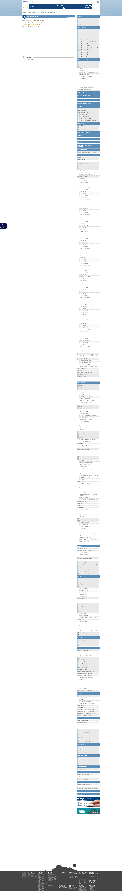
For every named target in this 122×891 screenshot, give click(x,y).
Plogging (82, 479)
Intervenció (80, 443)
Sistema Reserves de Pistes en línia (86, 709)
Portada (24, 12)
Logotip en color (81, 129)
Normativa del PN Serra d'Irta (84, 753)
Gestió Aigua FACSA (83, 606)
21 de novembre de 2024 (85, 199)
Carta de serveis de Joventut (84, 40)
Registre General (82, 501)
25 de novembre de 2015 (85, 342)
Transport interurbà (82, 634)
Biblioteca (80, 586)
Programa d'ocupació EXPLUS (86, 402)
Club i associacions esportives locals (87, 703)
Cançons (80, 739)
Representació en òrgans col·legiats (86, 372)
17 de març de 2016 (84, 336)
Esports (79, 693)
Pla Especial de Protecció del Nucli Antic (88, 533)
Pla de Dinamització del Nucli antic (87, 531)
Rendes (80, 503)
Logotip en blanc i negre (83, 127)
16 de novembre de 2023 (85, 214)
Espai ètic (79, 16)
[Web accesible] (2, 225)
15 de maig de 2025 (84, 191)
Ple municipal (82, 170)
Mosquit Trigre (83, 466)
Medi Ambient (83, 70)
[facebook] (25, 1)
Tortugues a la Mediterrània (85, 469)
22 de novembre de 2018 (85, 297)
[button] (98, 2)
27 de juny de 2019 (84, 285)
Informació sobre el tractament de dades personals (87, 66)
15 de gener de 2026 (84, 182)
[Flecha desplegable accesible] (5, 226)
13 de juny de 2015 (84, 351)
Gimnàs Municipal (82, 705)
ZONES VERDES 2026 (83, 116)
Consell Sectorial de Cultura (85, 362)
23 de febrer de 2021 (84, 261)
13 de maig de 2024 (84, 206)
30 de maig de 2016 (84, 333)
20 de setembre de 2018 (85, 299)
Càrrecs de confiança (83, 163)
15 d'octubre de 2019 (84, 280)
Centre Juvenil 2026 (84, 601)
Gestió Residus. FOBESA (84, 604)
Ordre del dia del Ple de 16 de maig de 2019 (35, 22)
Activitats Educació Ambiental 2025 (87, 462)
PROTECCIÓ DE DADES (82, 59)
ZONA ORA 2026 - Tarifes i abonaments (87, 120)
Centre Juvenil (81, 598)
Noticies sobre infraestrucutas (86, 541)
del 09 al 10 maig (83, 684)
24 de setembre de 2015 (85, 346)
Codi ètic (80, 21)
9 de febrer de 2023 (84, 231)
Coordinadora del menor (85, 413)
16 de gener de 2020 (84, 274)
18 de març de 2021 (84, 259)
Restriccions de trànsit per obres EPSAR (87, 152)
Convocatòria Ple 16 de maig (30, 62)
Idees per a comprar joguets (84, 732)
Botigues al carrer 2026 (83, 669)
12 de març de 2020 (84, 272)
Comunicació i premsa (83, 433)
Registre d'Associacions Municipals (87, 87)
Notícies (79, 794)
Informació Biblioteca (84, 590)
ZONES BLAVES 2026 (83, 114)
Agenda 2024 (82, 161)
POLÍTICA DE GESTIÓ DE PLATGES (86, 568)
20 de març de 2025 (84, 193)
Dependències (81, 368)
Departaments (81, 382)
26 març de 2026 (83, 180)
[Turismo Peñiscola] (88, 814)
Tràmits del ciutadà (82, 755)
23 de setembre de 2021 (85, 251)
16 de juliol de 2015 (84, 348)
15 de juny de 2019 (84, 287)
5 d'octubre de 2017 (84, 314)
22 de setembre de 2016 (85, 329)
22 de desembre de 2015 (85, 340)
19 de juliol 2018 (83, 300)
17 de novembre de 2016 (85, 327)
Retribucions (81, 370)
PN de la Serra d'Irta (82, 744)
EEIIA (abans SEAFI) (84, 411)
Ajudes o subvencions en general (86, 85)
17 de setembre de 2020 (85, 267)
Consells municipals (82, 358)
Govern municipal (32, 12)
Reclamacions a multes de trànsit (85, 764)
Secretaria (80, 507)
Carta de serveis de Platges (84, 43)
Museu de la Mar (82, 611)
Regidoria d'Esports (82, 696)
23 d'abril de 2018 (83, 304)
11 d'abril (82, 679)
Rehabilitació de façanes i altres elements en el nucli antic (89, 777)
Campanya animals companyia (86, 468)
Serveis (79, 576)
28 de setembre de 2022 (85, 236)
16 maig (81, 686)
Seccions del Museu (84, 615)
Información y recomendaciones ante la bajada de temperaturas (89, 625)
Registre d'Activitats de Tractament (86, 62)
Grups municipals (82, 374)
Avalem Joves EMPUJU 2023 (86, 404)
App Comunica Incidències (84, 581)
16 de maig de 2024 (84, 204)
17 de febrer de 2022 (84, 246)
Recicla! (79, 637)
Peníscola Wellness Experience (85, 673)
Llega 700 (80, 585)
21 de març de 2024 (84, 208)
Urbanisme (82, 81)
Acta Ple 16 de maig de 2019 (30, 59)
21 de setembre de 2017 (85, 316)
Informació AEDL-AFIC (84, 390)
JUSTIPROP (80, 139)
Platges (79, 546)
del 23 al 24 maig (83, 688)
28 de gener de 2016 (84, 338)
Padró (79, 456)
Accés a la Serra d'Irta (83, 747)
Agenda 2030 (80, 92)
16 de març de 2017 (84, 323)
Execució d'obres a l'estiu (85, 526)
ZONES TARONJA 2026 (83, 112)
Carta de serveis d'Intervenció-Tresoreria (87, 38)
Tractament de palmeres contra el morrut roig (89, 475)
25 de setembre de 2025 (85, 187)
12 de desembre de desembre (86, 184)
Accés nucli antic (82, 762)
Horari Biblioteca (83, 588)
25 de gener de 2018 (84, 308)
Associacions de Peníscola (84, 784)
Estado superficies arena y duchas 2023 (88, 559)
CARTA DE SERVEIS (81, 27)
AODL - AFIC (81, 389)
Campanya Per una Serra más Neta (86, 749)
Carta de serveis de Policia (84, 45)
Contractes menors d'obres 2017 (86, 441)
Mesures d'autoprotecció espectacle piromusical (87, 492)
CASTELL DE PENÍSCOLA (83, 791)
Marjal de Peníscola (84, 471)
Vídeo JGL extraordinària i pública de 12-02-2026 (89, 356)
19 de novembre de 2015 (85, 344)
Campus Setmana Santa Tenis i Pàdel (86, 711)
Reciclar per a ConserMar (84, 573)
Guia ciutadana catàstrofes (85, 100)
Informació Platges (82, 548)
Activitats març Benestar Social (86, 419)
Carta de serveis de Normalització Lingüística (88, 41)
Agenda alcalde (81, 159)
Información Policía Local (85, 483)
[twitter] (31, 1)
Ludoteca (80, 718)
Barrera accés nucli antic (85, 497)
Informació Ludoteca (82, 722)
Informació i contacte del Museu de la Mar (88, 617)
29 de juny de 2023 (84, 221)
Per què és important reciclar (84, 640)
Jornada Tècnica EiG (83, 663)
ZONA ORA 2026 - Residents (84, 118)
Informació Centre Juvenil (85, 600)
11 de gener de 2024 (84, 212)
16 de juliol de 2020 (84, 268)
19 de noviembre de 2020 (85, 265)
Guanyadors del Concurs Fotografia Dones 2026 (88, 425)
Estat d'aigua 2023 (84, 556)
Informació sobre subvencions (85, 772)
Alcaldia (80, 406)
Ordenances (81, 760)
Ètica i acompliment (82, 19)
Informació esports (83, 697)
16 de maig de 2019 (52, 12)
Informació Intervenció (84, 445)
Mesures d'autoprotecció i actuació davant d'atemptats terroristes (88, 488)
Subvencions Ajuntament (83, 774)
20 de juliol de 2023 (84, 219)
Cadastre (80, 431)
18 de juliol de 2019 (84, 284)
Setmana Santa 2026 (83, 650)
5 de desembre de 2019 (85, 276)
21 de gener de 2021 (84, 263)
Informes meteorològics (84, 103)
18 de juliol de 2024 (84, 202)
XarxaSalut (80, 707)
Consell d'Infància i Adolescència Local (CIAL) (89, 415)
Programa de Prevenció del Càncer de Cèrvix (89, 630)
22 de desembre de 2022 (85, 233)
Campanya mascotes (83, 583)
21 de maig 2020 (83, 270)
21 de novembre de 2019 (85, 278)
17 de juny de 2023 (84, 223)
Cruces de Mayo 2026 (83, 667)
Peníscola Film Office (83, 435)
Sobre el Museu (83, 613)
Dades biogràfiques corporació (85, 165)
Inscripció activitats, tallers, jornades (87, 80)
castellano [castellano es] (25, 7)
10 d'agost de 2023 (84, 218)
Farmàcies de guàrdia (83, 610)
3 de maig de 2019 (84, 291)
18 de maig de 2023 (84, 227)
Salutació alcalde (82, 157)
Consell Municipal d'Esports (85, 360)
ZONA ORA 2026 (82, 110)
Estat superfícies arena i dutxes (85, 558)
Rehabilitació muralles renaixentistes (87, 535)
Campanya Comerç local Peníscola (86, 671)
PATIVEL (82, 543)
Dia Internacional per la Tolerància (87, 429)
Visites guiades (81, 657)
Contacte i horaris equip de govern (87, 377)
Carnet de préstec (83, 592)
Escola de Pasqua (82, 659)
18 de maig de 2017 (84, 321)
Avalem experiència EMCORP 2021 (87, 400)
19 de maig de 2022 (84, 240)
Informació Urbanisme (84, 522)
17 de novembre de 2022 (85, 234)
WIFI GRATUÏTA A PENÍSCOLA (84, 132)
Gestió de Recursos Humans (86, 76)
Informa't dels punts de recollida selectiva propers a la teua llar (87, 644)
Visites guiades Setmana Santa (86, 655)
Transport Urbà (81, 632)
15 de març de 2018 (84, 306)
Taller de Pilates (81, 737)
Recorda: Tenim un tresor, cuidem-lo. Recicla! (88, 642)
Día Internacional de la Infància (85, 741)
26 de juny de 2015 (84, 350)
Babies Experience (84, 596)
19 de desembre (83, 197)
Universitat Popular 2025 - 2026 (85, 690)
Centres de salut (83, 621)
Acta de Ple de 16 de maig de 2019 (33, 24)
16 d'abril (82, 681)
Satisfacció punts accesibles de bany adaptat (88, 564)
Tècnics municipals (84, 524)
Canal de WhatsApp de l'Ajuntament (86, 579)
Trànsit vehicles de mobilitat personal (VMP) (89, 499)
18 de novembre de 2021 (85, 250)
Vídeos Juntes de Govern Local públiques (87, 354)
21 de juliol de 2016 (84, 331)
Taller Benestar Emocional (85, 623)
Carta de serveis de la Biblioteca (85, 32)
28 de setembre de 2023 (85, 216)
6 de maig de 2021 (84, 257)
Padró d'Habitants (83, 83)
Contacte (80, 108)
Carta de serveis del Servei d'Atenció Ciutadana (88, 47)
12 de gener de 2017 (84, 325)
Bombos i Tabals (83, 653)
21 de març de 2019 (84, 293)
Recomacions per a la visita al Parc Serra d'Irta (88, 751)
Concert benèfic (81, 661)
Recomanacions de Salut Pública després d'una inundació (88, 628)
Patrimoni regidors (83, 514)
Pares (79, 734)
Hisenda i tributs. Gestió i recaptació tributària (89, 72)
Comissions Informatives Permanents (87, 174)
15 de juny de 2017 (84, 319)
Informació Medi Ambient (85, 460)
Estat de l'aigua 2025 (84, 552)
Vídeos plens (82, 178)
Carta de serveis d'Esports (84, 36)
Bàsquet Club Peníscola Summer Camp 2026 (88, 713)
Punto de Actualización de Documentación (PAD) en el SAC (85, 96)
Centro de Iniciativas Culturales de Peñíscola (88, 788)
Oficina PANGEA (83, 417)
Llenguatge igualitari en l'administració (84, 146)
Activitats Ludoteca (82, 736)
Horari (81, 726)
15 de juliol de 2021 (84, 253)
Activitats (80, 387)
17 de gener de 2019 (84, 295)
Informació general (84, 452)
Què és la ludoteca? (84, 727)
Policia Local (81, 481)
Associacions (81, 782)
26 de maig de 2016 (84, 334)
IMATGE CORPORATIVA (82, 123)
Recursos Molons (82, 730)
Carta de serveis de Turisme (84, 54)
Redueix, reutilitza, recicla (85, 464)
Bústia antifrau (81, 23)
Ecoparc (80, 608)
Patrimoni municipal (84, 512)
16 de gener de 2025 (84, 195)
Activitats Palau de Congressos (85, 675)
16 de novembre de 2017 (85, 312)
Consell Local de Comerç (85, 364)
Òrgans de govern (82, 169)
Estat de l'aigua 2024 (84, 554)
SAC (79, 505)
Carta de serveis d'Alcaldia (84, 30)
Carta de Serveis (83, 489)
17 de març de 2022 (84, 244)
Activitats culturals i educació (86, 647)
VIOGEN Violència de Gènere (86, 485)
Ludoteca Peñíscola (84, 724)
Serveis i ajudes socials (84, 74)
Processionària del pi (84, 473)
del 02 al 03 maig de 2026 (85, 682)
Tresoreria (80, 518)
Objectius (82, 699)
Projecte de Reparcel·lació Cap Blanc (87, 537)
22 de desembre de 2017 (85, 310)
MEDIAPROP (80, 142)
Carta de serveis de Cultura (84, 34)
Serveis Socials (83, 409)
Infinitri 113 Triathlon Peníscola (85, 715)
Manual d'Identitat (82, 125)
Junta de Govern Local (84, 172)
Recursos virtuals (83, 594)
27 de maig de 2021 (84, 255)
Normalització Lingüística (83, 449)
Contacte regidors (82, 376)
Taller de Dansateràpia (84, 421)
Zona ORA (80, 106)
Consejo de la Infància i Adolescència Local (88, 366)
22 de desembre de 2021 (85, 248)
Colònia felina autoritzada (85, 477)
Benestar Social (81, 408)
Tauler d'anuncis (82, 766)
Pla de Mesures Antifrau (83, 24)
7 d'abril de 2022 (83, 242)
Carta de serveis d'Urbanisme (84, 56)
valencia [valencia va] (25, 5)
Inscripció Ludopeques (83, 720)
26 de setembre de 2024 (85, 201)
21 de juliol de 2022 (84, 238)
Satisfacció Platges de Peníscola (85, 562)
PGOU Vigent (82, 528)
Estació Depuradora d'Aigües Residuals (88, 539)
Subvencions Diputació (83, 779)
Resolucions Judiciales (84, 511)
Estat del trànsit (82, 149)
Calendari (80, 135)
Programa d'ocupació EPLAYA (86, 398)
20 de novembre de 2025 (85, 185)
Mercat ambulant (83, 78)
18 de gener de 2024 (84, 210)
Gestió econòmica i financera (86, 68)
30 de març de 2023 (84, 229)
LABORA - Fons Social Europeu (86, 396)
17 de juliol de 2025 (84, 189)
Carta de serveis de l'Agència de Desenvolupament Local (85, 50)
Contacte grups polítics (84, 379)
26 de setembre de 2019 (85, 282)
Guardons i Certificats (83, 571)
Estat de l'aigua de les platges (84, 550)
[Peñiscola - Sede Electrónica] (88, 807)
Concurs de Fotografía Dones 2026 (87, 423)
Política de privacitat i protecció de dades (87, 64)
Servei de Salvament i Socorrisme (85, 569)
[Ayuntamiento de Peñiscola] (60, 9)
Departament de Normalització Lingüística (88, 450)
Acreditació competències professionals (88, 392)
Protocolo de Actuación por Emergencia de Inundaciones (88, 495)
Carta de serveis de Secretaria (85, 52)
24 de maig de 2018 (84, 302)
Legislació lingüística (84, 454)
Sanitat (79, 619)
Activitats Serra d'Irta (82, 665)
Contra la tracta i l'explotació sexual (87, 427)
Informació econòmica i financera (86, 447)
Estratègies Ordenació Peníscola (86, 530)
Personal (82, 516)
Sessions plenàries (42, 12)
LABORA (82, 394)
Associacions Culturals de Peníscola (87, 786)
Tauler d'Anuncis (82, 769)
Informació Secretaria (84, 509)
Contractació (81, 437)
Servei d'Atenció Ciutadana (85, 89)
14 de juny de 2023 (84, 225)
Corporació (80, 167)
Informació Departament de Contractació (88, 439)
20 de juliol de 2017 (84, 317)
